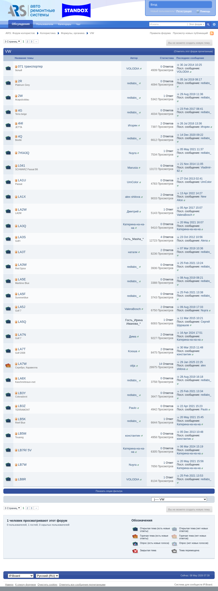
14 (160, 363)
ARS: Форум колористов (20, 33)
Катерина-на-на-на (134, 226)
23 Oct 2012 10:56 (191, 237)
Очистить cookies (47, 584)
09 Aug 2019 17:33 (191, 307)
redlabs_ (132, 83)
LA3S (22, 237)
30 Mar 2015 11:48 (191, 347)
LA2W (22, 209)
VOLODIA (132, 68)
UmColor (132, 182)
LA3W (22, 264)
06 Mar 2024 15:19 (191, 446)
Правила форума (160, 33)
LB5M (22, 433)
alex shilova (132, 196)
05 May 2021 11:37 (192, 149)
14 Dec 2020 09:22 (191, 134)
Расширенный (214, 24)
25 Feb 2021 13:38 (191, 292)
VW (92, 33)
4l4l (20, 123)
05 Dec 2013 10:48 (191, 431)
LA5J (21, 307)
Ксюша (132, 351)
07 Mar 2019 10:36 (191, 248)
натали (132, 252)
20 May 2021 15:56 (192, 461)
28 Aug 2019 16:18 (191, 376)
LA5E (22, 279)
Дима (132, 336)
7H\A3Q (23, 153)
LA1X (22, 196)
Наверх (9, 584)
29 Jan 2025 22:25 (191, 362)
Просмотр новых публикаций (190, 33)
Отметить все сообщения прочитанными (82, 584)
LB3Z (22, 406)
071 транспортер (30, 66)
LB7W (22, 464)
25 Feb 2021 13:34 (191, 391)
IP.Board (207, 584)
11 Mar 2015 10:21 (191, 318)
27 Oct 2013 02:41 (191, 178)
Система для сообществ (188, 584)
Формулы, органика (73, 33)
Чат (78, 24)
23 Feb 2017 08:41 (191, 108)
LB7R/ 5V (25, 450)
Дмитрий (133, 211)
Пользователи (44, 24)
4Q (20, 136)
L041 (21, 165)
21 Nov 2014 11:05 (191, 164)
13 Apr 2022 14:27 (191, 193)
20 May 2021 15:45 (192, 417)
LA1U (22, 180)
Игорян (132, 125)
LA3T (22, 252)
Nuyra (133, 153)
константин (184, 354)
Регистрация (184, 11)
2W (20, 96)
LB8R (22, 479)
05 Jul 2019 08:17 (191, 79)
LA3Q (22, 226)
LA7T (22, 349)
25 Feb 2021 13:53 (191, 475)
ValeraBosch (184, 214)
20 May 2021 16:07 (192, 222)
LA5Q (22, 321)
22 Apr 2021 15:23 (191, 406)
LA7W (22, 363)
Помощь (203, 11)
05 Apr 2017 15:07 (191, 207)
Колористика (47, 33)
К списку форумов (25, 584)
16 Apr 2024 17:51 (191, 332)
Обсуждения (21, 24)
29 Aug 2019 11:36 (191, 94)
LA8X (22, 378)
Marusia (132, 167)
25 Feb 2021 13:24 (191, 263)
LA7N (22, 334)
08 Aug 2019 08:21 (191, 277)
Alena (204, 240)
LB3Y (22, 393)
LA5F (22, 294)
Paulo (132, 407)
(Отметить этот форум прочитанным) (193, 51)
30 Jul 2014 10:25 (191, 64)
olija (132, 365)
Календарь (64, 24)
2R (20, 81)
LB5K (22, 419)
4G (20, 110)
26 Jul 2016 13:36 (191, 123)
